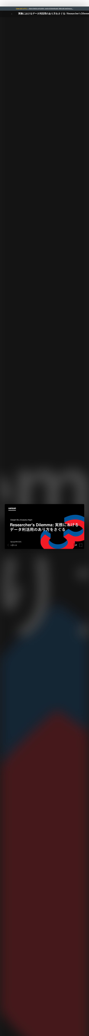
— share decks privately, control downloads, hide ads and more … (44, 8)
